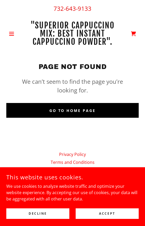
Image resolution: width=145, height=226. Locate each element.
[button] (16, 33)
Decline (38, 213)
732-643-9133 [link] (72, 8)
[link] (72, 33)
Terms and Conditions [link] (73, 162)
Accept (107, 213)
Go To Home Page (72, 110)
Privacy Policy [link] (72, 154)
